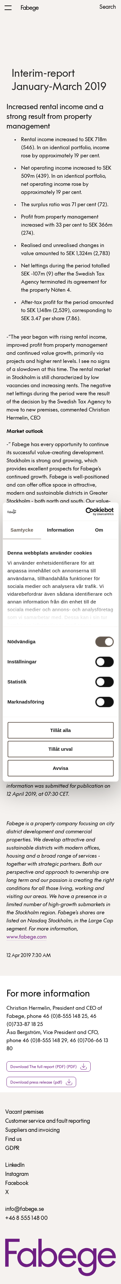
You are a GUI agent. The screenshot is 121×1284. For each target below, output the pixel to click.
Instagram (16, 1174)
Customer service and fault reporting (47, 1121)
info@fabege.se (24, 1209)
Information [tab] (60, 530)
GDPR (12, 1148)
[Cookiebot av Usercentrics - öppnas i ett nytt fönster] (86, 511)
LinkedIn (15, 1165)
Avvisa (60, 768)
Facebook (16, 1183)
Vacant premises (24, 1112)
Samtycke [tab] (21, 530)
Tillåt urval (60, 749)
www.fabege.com (26, 937)
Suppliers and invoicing (32, 1130)
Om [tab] (99, 530)
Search (107, 7)
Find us (13, 1139)
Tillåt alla (60, 730)
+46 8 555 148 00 (26, 1218)
